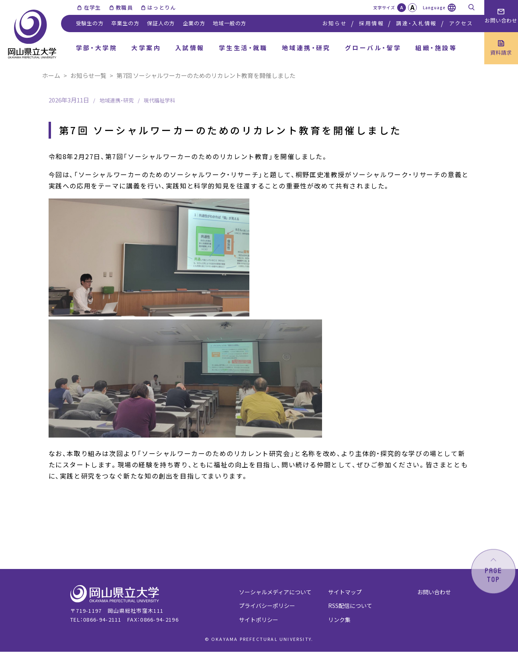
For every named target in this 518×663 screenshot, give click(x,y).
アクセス (461, 23)
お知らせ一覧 (88, 75)
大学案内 (146, 47)
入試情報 (190, 47)
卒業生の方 (125, 23)
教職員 (124, 7)
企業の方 (194, 23)
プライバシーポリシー (267, 606)
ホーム (51, 75)
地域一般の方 (229, 23)
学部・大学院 (97, 47)
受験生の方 (90, 23)
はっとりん (161, 7)
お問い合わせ (434, 592)
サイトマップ (345, 592)
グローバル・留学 (373, 47)
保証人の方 (161, 23)
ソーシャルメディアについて (275, 592)
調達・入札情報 (416, 23)
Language (434, 7)
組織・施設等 (436, 47)
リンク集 (339, 620)
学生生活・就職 (243, 47)
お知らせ (334, 23)
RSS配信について (350, 606)
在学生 (92, 7)
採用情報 (371, 23)
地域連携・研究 (306, 47)
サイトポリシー (258, 620)
